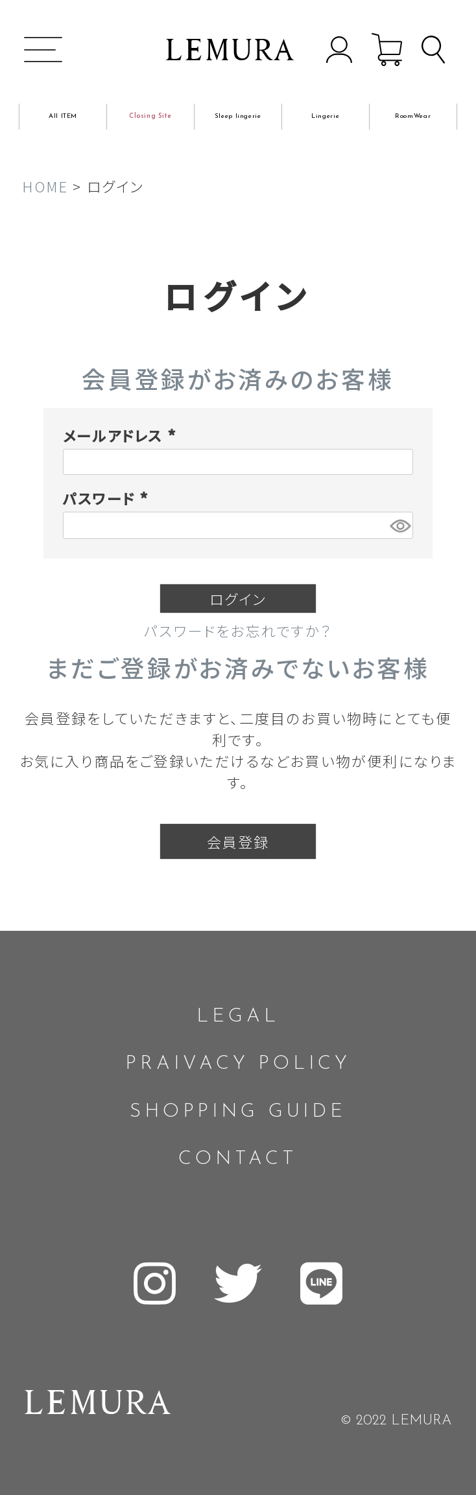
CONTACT (238, 1159)
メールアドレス (122, 435)
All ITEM (63, 116)
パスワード (108, 498)
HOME (45, 186)
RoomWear (413, 116)
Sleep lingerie (238, 116)
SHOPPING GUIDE (238, 1111)
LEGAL (237, 1016)
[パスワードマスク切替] (399, 525)
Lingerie (325, 116)
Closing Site (150, 116)
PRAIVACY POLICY (237, 1064)
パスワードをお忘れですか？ (238, 630)
